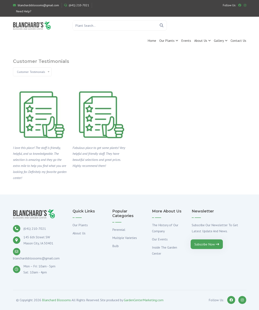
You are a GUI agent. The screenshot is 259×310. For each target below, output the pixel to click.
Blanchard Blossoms (56, 300)
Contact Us (238, 40)
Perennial (118, 229)
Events (186, 40)
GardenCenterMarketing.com (143, 300)
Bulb (115, 246)
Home (152, 40)
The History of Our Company (165, 228)
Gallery (219, 40)
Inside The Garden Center (164, 250)
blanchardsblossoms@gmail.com (36, 5)
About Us (200, 40)
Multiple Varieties (124, 238)
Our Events (160, 239)
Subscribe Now (206, 244)
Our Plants (167, 40)
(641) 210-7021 (76, 5)
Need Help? (23, 11)
